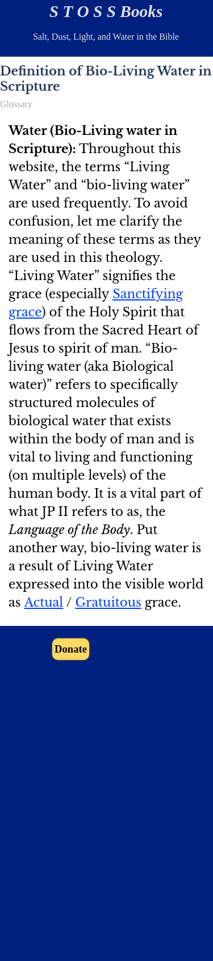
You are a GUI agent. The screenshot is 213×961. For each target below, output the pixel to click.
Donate (71, 649)
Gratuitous (108, 602)
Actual (44, 602)
